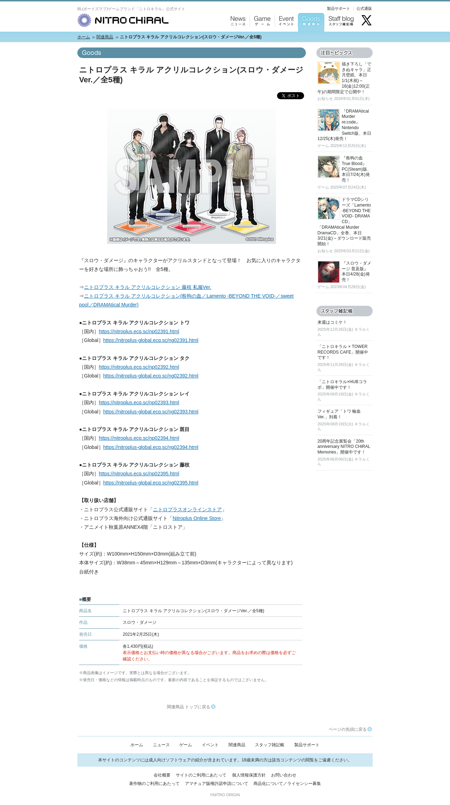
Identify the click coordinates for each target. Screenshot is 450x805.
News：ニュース (236, 39)
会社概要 (162, 775)
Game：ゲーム (260, 39)
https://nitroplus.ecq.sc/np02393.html (139, 402)
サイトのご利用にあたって (201, 775)
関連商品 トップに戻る (191, 706)
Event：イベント (285, 39)
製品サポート (338, 8)
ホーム (83, 36)
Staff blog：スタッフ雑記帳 (341, 39)
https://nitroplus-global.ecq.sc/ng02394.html (151, 447)
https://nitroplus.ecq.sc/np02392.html (139, 367)
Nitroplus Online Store (197, 518)
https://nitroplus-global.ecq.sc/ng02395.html (151, 483)
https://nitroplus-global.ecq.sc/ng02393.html (151, 411)
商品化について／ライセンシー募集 (287, 783)
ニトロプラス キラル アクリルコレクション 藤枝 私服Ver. (147, 287)
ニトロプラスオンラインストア (187, 509)
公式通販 (364, 8)
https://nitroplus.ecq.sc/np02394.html (139, 438)
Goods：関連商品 (309, 39)
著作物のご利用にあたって (154, 783)
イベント (210, 744)
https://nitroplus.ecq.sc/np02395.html (139, 473)
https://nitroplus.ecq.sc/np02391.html (139, 331)
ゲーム (185, 744)
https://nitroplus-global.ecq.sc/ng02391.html (151, 340)
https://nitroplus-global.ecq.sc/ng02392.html (151, 376)
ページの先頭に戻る (350, 729)
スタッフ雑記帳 (269, 744)
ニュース (161, 744)
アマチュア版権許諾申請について (216, 783)
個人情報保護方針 (249, 775)
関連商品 (104, 36)
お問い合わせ (283, 775)
